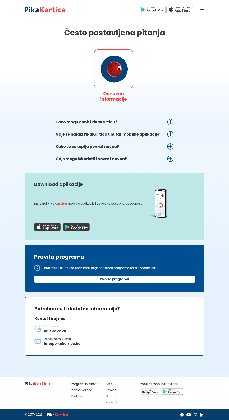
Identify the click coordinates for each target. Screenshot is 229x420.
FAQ (108, 384)
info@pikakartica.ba (62, 343)
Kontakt (111, 402)
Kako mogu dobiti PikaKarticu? (86, 122)
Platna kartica (81, 390)
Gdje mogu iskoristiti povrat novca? (91, 158)
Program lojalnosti (84, 384)
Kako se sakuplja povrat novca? (87, 146)
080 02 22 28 (55, 331)
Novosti (111, 390)
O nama (111, 396)
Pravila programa (114, 279)
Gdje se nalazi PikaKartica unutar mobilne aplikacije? (108, 134)
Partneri (77, 396)
